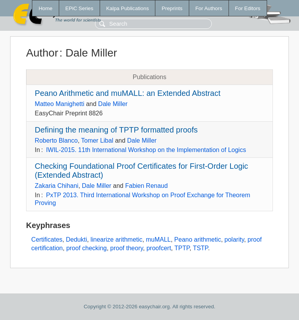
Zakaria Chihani (56, 185)
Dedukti (76, 239)
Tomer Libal (97, 140)
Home (46, 8)
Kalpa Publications (127, 8)
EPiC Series (79, 8)
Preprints (172, 8)
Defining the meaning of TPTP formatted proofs (116, 130)
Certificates (46, 239)
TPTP (182, 248)
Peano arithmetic (197, 239)
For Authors (208, 8)
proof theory (126, 248)
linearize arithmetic (116, 239)
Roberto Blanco (56, 140)
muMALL (158, 239)
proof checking (86, 248)
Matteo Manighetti (59, 104)
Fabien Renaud (146, 185)
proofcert (158, 248)
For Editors (247, 8)
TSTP (200, 248)
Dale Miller (113, 104)
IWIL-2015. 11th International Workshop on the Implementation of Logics (146, 150)
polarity (234, 239)
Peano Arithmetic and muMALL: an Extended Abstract (127, 93)
